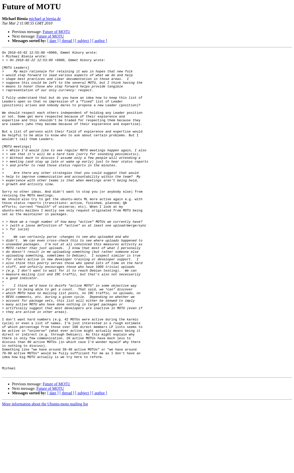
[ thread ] (67, 41)
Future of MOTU (56, 32)
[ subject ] (83, 41)
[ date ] (52, 41)
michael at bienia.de (45, 19)
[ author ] (99, 41)
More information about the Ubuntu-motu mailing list (45, 468)
